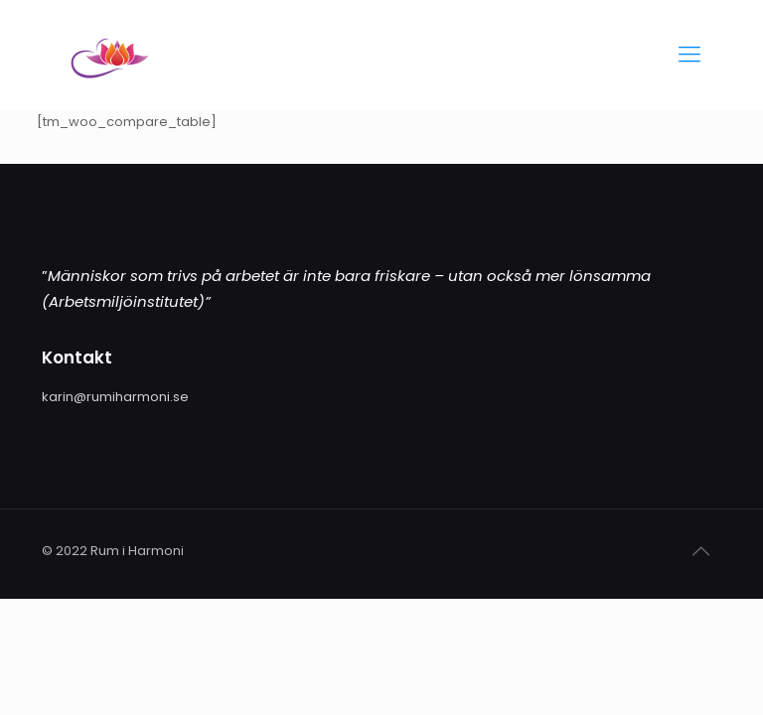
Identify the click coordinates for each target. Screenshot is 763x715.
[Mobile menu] (689, 55)
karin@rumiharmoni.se (115, 396)
